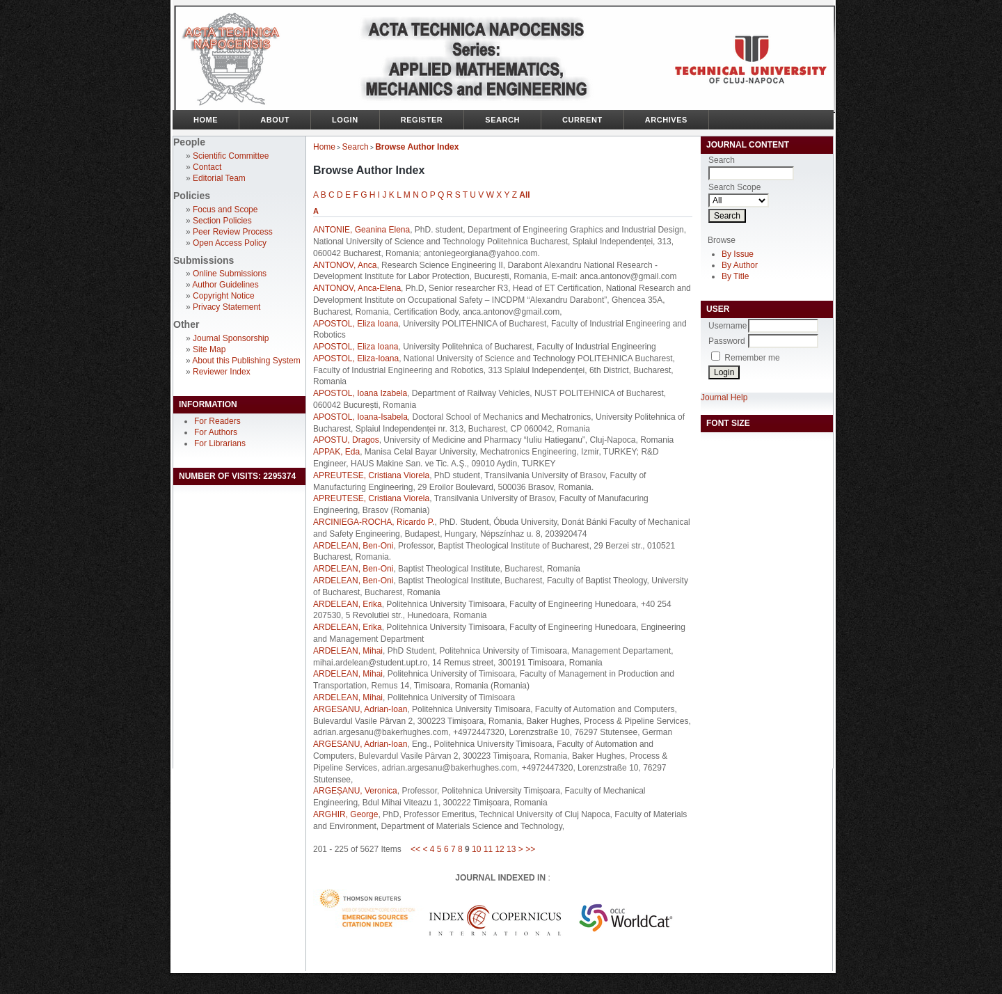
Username (727, 326)
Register (422, 120)
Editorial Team (219, 178)
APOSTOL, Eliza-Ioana (356, 358)
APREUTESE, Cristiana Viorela (371, 475)
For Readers (217, 421)
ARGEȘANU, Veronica (355, 791)
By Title (735, 276)
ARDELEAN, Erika (347, 604)
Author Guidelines (225, 285)
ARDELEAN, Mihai (348, 651)
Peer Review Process (233, 232)
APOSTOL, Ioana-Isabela (360, 417)
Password (726, 341)
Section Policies (222, 221)
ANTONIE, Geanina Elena (361, 230)
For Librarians (220, 443)
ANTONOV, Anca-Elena (357, 288)
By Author (740, 265)
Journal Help (724, 397)
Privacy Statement (226, 307)
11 (488, 849)
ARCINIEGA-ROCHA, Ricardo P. (374, 522)
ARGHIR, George (345, 814)
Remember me (751, 358)
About (274, 120)
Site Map (209, 349)
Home (205, 120)
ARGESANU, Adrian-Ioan (360, 709)
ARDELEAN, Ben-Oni (353, 546)
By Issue (738, 254)
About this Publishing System (246, 360)
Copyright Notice (224, 296)
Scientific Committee (231, 156)
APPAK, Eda (336, 452)
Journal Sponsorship (231, 338)
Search (502, 120)
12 (499, 849)
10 (476, 849)
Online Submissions (230, 273)
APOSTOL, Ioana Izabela (360, 393)
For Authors (215, 432)
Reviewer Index (221, 372)
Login (345, 120)
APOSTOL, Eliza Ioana (356, 324)
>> (530, 849)
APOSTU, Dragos (346, 440)
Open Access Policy (230, 243)
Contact (207, 167)
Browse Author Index (417, 147)
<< (415, 849)
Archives (666, 120)
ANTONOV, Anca (344, 265)
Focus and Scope (225, 209)
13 (511, 849)
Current (582, 120)
